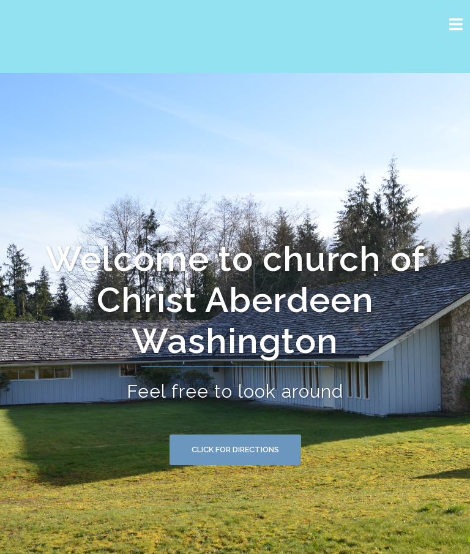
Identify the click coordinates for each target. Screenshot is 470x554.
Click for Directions (235, 449)
